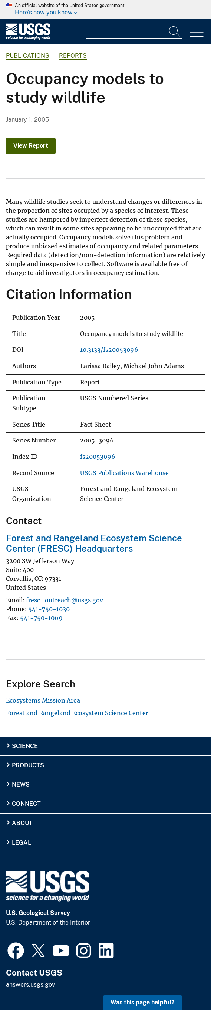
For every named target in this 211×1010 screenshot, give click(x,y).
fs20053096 (97, 456)
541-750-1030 (49, 609)
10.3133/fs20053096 (109, 349)
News (21, 784)
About (22, 822)
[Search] (175, 31)
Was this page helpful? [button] (143, 1002)
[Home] (28, 37)
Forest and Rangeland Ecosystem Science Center (77, 713)
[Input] (134, 31)
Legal (21, 842)
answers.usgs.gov (30, 984)
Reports (73, 55)
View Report (30, 145)
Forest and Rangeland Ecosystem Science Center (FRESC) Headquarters (94, 543)
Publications (27, 55)
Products (28, 765)
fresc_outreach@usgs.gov (64, 600)
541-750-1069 (41, 618)
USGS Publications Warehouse (124, 473)
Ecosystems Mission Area (43, 700)
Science (25, 746)
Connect (26, 803)
